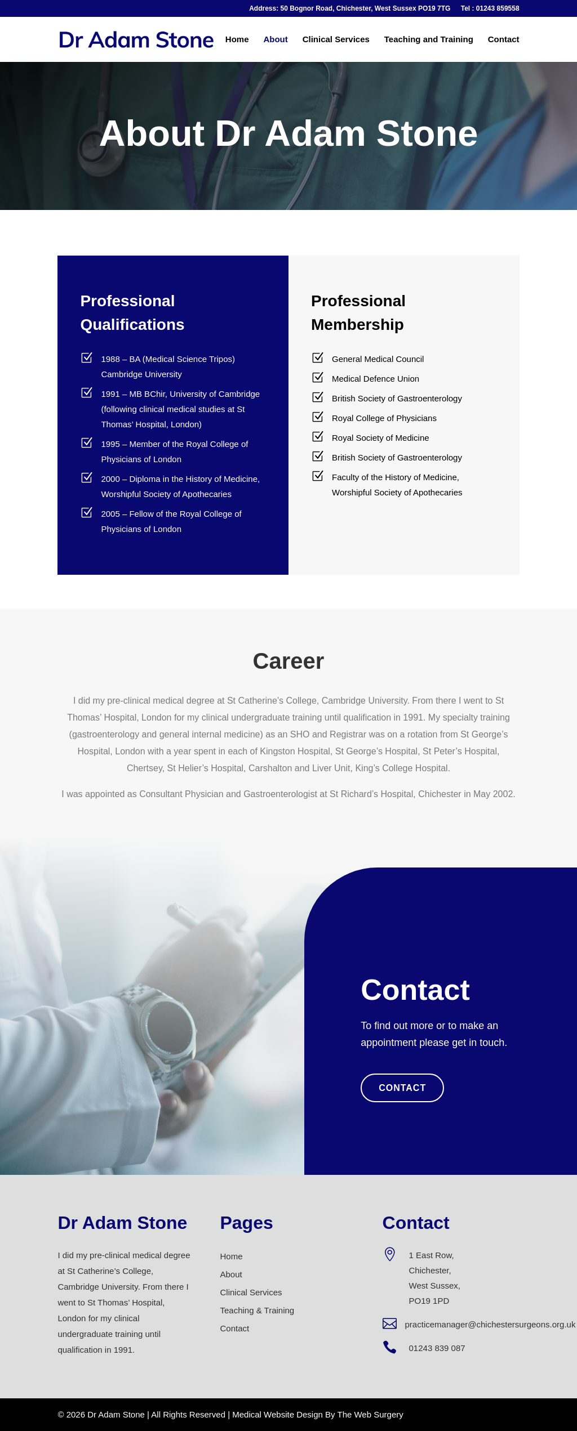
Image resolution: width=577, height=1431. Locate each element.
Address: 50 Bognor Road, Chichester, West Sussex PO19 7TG (349, 8)
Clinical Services (336, 39)
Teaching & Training (257, 1310)
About (275, 39)
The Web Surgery (370, 1414)
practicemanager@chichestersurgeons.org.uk (490, 1324)
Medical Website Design (277, 1414)
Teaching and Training (428, 39)
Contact (504, 39)
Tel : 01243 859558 (490, 8)
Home (237, 39)
